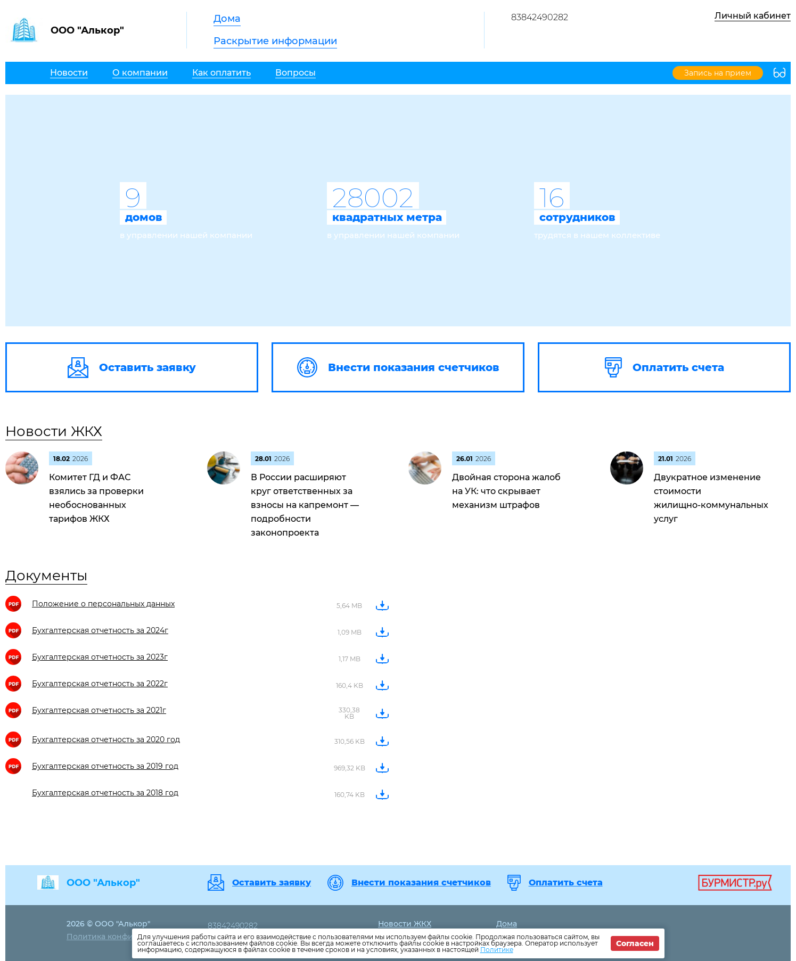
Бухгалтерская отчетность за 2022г (100, 683)
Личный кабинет (753, 16)
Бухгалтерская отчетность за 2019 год (105, 766)
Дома (227, 18)
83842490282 (539, 17)
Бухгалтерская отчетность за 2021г (99, 710)
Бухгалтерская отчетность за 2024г (100, 630)
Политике (496, 950)
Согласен (635, 943)
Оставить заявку (271, 882)
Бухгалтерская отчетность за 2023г (100, 657)
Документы (46, 575)
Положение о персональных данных (103, 604)
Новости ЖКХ (53, 431)
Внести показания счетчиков (421, 882)
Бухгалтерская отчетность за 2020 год (106, 739)
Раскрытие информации (275, 41)
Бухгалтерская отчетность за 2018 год (105, 793)
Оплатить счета (566, 882)
